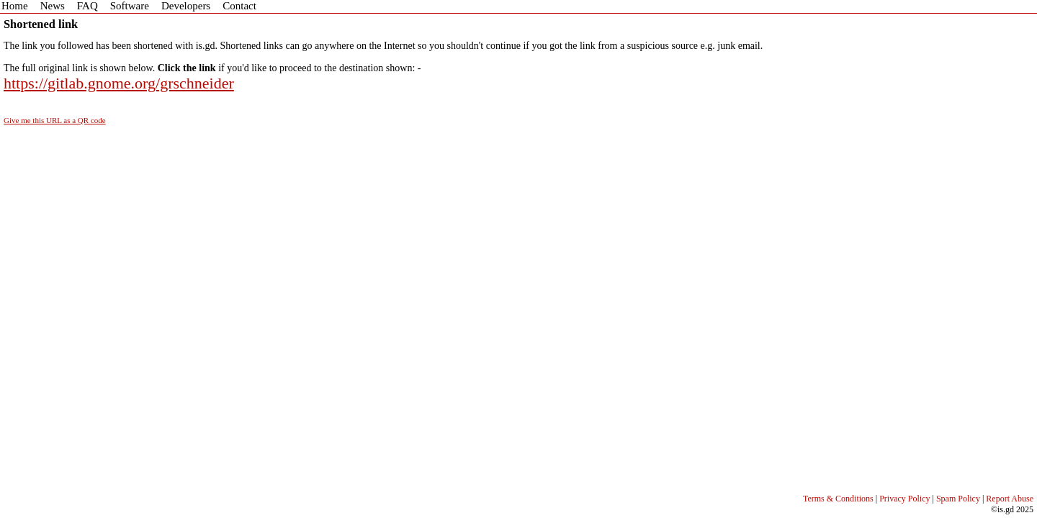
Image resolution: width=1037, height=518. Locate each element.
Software (129, 6)
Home (14, 6)
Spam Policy (958, 499)
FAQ (87, 6)
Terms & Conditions (838, 499)
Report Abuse (1009, 499)
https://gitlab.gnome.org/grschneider (119, 83)
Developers (185, 6)
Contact (239, 6)
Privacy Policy (904, 499)
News (52, 6)
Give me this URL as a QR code (55, 120)
